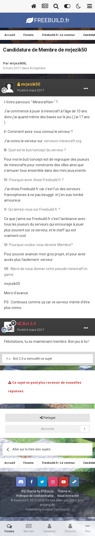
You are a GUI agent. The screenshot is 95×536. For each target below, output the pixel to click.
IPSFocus (47, 491)
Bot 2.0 (18, 358)
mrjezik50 (18, 63)
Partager (47, 418)
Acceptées (38, 68)
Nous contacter (68, 496)
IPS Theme (28, 491)
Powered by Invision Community (47, 509)
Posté (30, 90)
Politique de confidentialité (34, 496)
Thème (64, 491)
